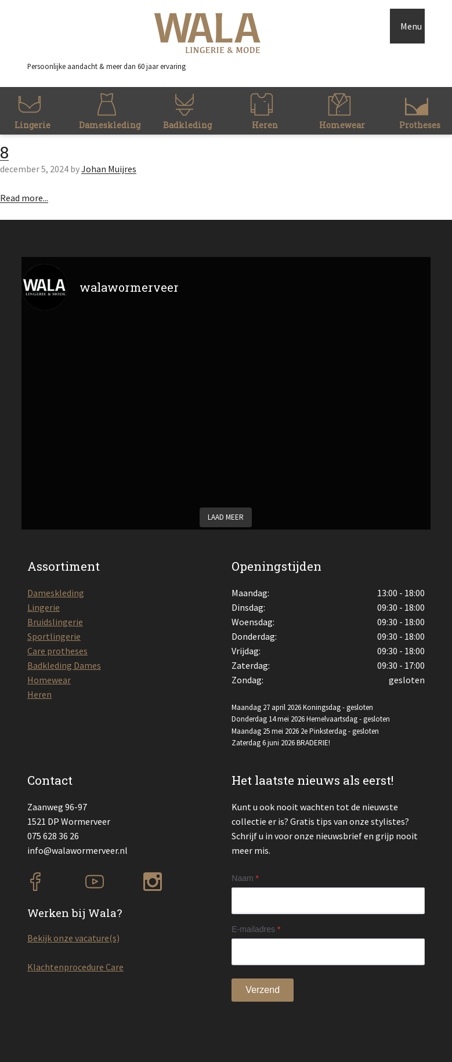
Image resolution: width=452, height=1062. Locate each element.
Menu (411, 26)
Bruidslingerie (55, 622)
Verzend (262, 990)
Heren (39, 694)
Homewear (49, 680)
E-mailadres (256, 929)
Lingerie (43, 607)
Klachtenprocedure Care (75, 967)
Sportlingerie (54, 636)
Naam (245, 878)
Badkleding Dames (64, 665)
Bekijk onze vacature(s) (73, 938)
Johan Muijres (108, 169)
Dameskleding (55, 593)
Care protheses (57, 651)
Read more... (24, 198)
